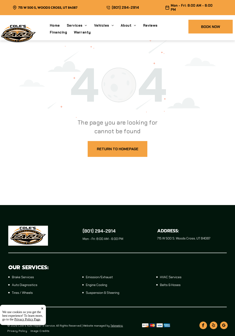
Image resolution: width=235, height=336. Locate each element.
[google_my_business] (224, 326)
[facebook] (203, 326)
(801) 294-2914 (125, 7)
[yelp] (213, 326)
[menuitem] (58, 25)
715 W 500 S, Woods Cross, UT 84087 (47, 8)
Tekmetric (116, 326)
